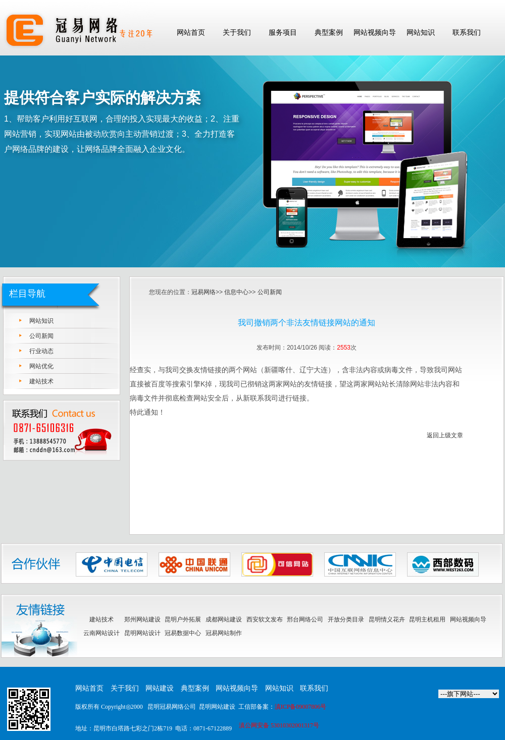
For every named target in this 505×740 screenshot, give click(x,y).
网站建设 (159, 688)
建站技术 (41, 381)
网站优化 (41, 366)
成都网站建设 (224, 619)
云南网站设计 (101, 633)
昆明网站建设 (217, 706)
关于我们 (125, 688)
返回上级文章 (445, 435)
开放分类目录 (346, 619)
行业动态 (41, 351)
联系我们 (314, 688)
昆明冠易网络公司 (171, 706)
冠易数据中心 (183, 633)
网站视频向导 (468, 619)
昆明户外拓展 (183, 619)
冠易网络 (203, 292)
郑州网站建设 (142, 619)
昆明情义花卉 (387, 619)
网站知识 (41, 320)
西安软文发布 (264, 619)
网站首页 (89, 688)
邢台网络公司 (305, 619)
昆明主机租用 (427, 619)
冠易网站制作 (224, 633)
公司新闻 (41, 335)
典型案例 (195, 688)
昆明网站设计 (142, 633)
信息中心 (236, 292)
